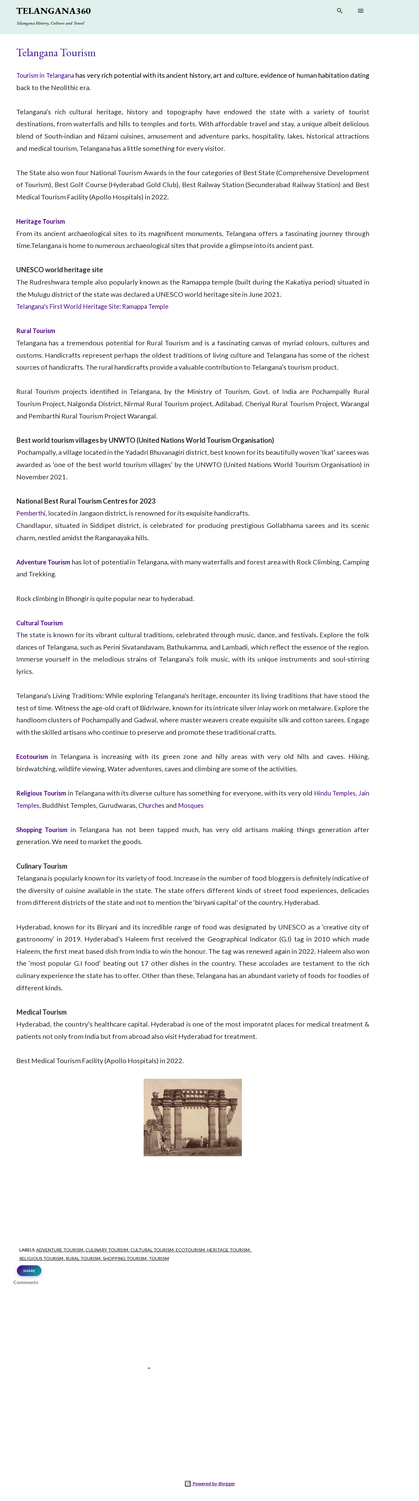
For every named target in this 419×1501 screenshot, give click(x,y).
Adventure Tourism (46, 562)
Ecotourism (33, 756)
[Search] (339, 12)
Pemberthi (32, 513)
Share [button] (29, 1270)
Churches (168, 805)
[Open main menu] (360, 10)
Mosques (209, 805)
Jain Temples (35, 805)
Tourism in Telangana (48, 75)
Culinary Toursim (107, 1249)
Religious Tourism (43, 793)
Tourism (159, 1258)
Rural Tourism (37, 330)
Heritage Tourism (43, 221)
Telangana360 (53, 11)
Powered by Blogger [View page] (209, 1484)
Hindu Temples (345, 793)
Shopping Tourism (125, 1258)
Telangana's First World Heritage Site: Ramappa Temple (99, 306)
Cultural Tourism (41, 623)
